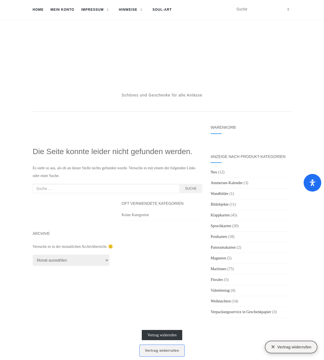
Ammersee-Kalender (227, 183)
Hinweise (128, 10)
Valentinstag (220, 290)
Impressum (92, 10)
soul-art (162, 10)
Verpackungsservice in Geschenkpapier (241, 312)
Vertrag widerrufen (161, 335)
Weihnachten (221, 301)
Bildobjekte (219, 204)
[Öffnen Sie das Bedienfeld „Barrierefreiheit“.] (312, 183)
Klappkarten (220, 215)
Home (38, 10)
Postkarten (219, 237)
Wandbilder (219, 194)
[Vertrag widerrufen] (291, 347)
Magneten (218, 258)
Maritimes (219, 269)
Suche (191, 188)
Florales (217, 280)
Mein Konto (62, 10)
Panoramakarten (223, 247)
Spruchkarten (221, 226)
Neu (214, 172)
